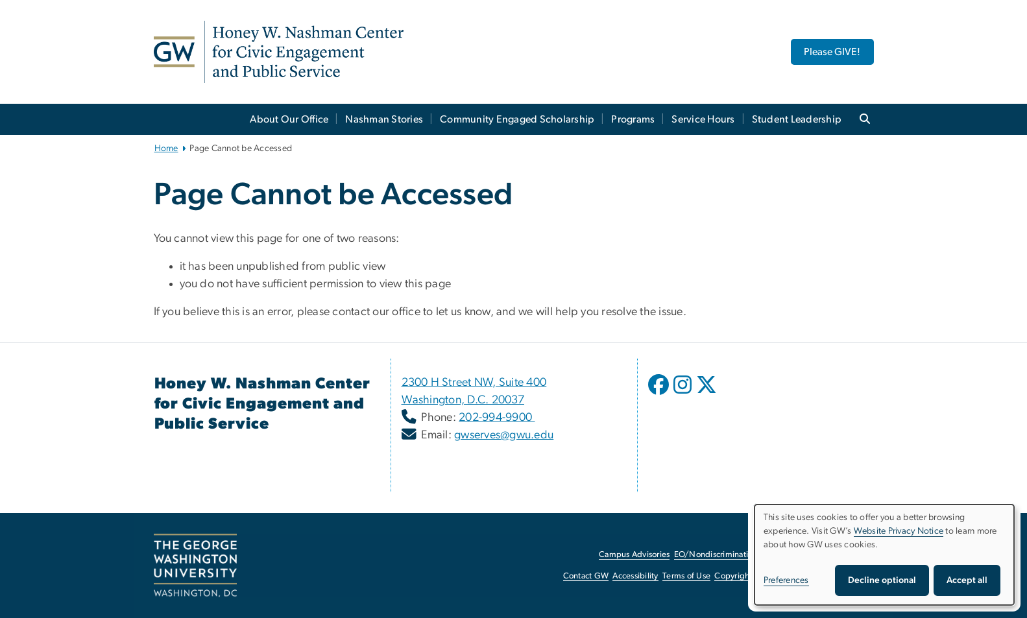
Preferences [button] (786, 580)
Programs (633, 119)
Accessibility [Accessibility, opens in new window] (635, 576)
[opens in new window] (659, 394)
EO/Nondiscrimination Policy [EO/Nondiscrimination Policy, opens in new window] (728, 555)
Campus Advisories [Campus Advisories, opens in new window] (634, 555)
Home (166, 148)
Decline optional (882, 580)
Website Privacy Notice (899, 531)
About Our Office (289, 119)
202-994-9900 (497, 417)
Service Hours (702, 119)
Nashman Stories (384, 119)
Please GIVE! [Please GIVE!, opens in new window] (832, 52)
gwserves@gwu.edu (503, 435)
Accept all (967, 580)
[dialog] (884, 555)
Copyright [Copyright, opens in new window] (733, 576)
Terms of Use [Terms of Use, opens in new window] (686, 576)
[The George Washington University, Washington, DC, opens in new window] (195, 565)
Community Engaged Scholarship (517, 119)
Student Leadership (797, 119)
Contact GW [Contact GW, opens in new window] (586, 576)
